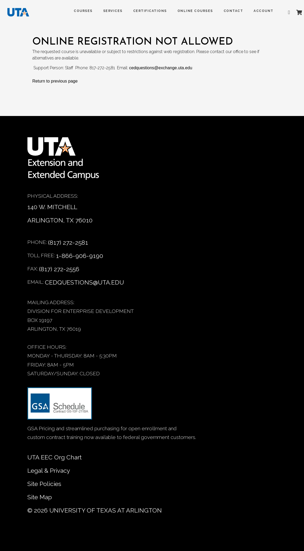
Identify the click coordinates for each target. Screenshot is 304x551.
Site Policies (44, 483)
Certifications (144, 11)
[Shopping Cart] (293, 12)
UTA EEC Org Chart (54, 457)
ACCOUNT (257, 11)
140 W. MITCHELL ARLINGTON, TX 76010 (60, 213)
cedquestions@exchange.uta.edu (160, 68)
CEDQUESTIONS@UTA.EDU (84, 282)
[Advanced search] (284, 12)
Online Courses (189, 11)
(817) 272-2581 (68, 242)
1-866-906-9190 (79, 255)
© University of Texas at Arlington (94, 510)
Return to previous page (55, 81)
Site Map (39, 497)
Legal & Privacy (48, 470)
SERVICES (106, 11)
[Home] (67, 161)
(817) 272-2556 (59, 269)
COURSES (77, 11)
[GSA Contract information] (59, 405)
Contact (227, 11)
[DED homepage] (22, 13)
